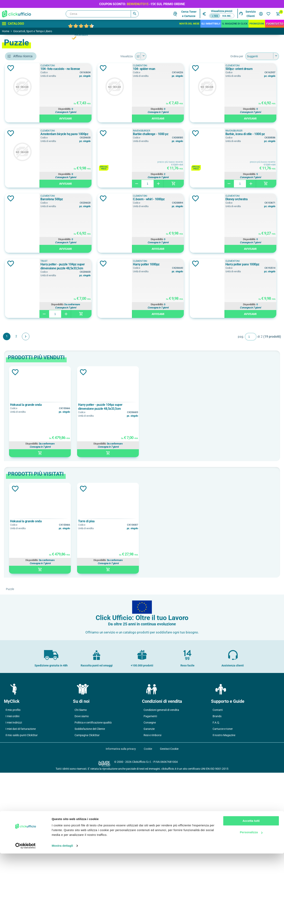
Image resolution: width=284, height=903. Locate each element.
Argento (22, 272)
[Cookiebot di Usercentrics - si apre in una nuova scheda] (25, 895)
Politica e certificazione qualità (93, 852)
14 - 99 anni (24, 315)
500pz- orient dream (119, 134)
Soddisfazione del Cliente (90, 859)
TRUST (21, 223)
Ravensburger (28, 214)
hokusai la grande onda (32, 247)
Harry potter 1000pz (118, 395)
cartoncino (24, 353)
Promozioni (256, 23)
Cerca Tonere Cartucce (188, 14)
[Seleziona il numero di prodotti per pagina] (169, 56)
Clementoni (27, 196)
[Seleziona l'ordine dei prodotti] (262, 56)
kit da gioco (25, 162)
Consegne (150, 852)
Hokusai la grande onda (83, 535)
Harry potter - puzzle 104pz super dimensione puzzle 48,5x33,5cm (247, 331)
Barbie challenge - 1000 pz (123, 199)
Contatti (218, 840)
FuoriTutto (274, 23)
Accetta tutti (251, 870)
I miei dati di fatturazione (21, 859)
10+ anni (23, 306)
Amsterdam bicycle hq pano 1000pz (240, 134)
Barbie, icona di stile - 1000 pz (236, 199)
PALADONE (24, 205)
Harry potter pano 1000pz (234, 395)
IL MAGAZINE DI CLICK (235, 23)
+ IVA (215, 16)
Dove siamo (82, 846)
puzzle (21, 171)
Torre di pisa (129, 651)
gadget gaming (27, 378)
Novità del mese (189, 23)
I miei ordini (12, 846)
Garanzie (149, 859)
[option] (90, 542)
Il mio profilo (13, 840)
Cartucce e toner (223, 859)
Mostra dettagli (62, 895)
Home (5, 31)
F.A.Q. (216, 852)
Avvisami (136, 119)
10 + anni (23, 297)
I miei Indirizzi (14, 852)
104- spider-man (228, 69)
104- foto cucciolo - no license (125, 69)
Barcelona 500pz (116, 264)
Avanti (83, 467)
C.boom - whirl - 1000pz (232, 264)
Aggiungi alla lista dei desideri (68, 68)
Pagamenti (150, 846)
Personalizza (251, 881)
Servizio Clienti (251, 14)
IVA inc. (226, 16)
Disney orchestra (116, 329)
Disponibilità (135, 109)
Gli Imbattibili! (210, 23)
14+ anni (23, 323)
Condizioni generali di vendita (161, 840)
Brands (217, 846)
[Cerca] (102, 13)
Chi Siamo (81, 840)
